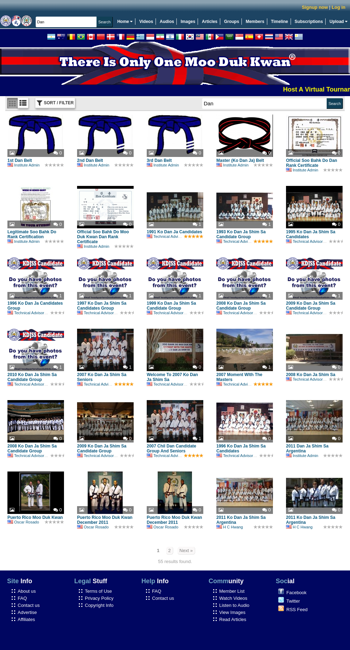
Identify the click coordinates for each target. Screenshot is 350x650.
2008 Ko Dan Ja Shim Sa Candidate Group (241, 306)
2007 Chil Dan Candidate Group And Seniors (171, 448)
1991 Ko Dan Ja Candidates (174, 231)
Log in (338, 7)
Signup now (315, 7)
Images (188, 21)
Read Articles (232, 619)
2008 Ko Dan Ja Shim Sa (310, 374)
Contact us (29, 605)
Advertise (27, 612)
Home (125, 21)
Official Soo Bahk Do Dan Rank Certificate (311, 163)
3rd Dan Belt (159, 160)
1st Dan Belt (19, 160)
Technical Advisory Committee (176, 236)
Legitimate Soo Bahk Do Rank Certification (31, 234)
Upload (338, 21)
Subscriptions (308, 21)
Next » (186, 550)
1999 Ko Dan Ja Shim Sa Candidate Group (171, 306)
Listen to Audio (234, 605)
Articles (209, 21)
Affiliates (26, 619)
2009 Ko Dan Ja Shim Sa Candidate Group (310, 306)
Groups (231, 21)
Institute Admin (23, 165)
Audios (167, 21)
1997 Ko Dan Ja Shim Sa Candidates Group (101, 306)
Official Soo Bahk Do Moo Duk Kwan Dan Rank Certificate (103, 236)
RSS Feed (297, 609)
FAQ (22, 598)
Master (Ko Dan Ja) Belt (240, 160)
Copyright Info (99, 605)
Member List (232, 591)
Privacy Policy (99, 598)
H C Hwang (229, 527)
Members (255, 21)
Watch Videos (233, 598)
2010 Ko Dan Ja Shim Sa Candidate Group (32, 377)
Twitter (293, 601)
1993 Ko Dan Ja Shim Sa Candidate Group (241, 234)
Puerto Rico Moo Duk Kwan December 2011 (105, 520)
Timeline (279, 21)
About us (27, 591)
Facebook (296, 592)
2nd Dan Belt (90, 160)
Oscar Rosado (23, 522)
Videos (146, 21)
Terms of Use (98, 591)
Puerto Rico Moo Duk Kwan (35, 517)
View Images (232, 612)
